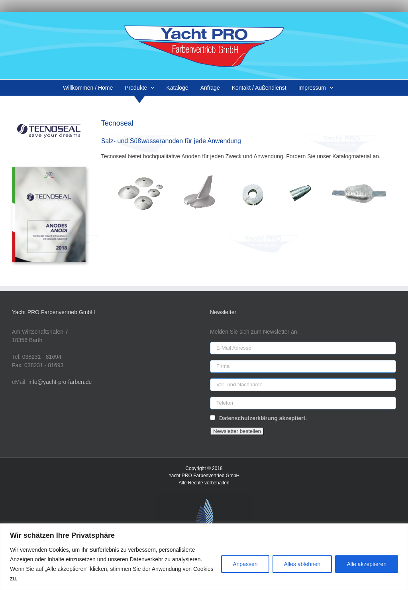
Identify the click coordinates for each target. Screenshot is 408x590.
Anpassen (245, 564)
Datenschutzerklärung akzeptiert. (263, 418)
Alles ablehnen (302, 564)
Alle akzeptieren (366, 564)
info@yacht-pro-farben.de (60, 382)
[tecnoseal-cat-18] (49, 170)
